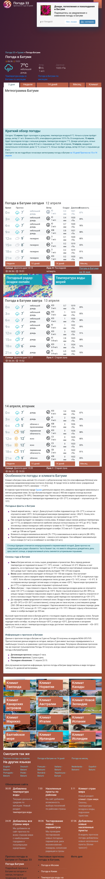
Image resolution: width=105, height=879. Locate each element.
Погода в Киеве (49, 857)
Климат (93, 84)
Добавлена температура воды (21, 778)
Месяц (77, 84)
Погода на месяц (80, 744)
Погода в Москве (50, 851)
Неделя (27, 84)
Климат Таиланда (50, 873)
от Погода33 (46, 22)
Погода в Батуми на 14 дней (50, 744)
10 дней (35, 263)
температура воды (22, 798)
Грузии (39, 490)
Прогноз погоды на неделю (16, 744)
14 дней (52, 84)
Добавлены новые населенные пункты (86, 812)
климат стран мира (88, 785)
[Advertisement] (52, 29)
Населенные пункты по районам (53, 778)
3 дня (11, 84)
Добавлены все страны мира (22, 809)
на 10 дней (75, 153)
